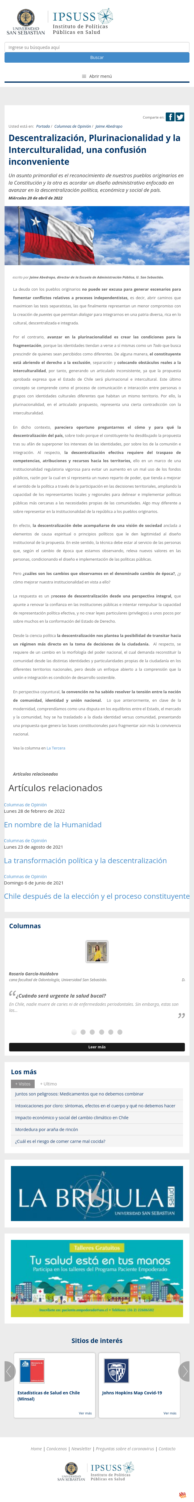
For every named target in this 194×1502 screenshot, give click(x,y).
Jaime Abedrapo (109, 126)
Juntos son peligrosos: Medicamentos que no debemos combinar (79, 1094)
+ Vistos (22, 1084)
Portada (43, 126)
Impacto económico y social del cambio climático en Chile (72, 1117)
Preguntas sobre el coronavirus (125, 1449)
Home (36, 1449)
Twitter (179, 116)
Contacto (167, 1449)
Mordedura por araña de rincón (46, 1129)
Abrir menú (97, 76)
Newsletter (81, 1449)
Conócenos (57, 1449)
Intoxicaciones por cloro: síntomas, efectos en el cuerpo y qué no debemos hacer (95, 1106)
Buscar (97, 57)
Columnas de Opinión (72, 126)
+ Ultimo (48, 1084)
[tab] (23, 1084)
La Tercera (55, 748)
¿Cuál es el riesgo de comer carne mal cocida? (60, 1141)
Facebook (170, 116)
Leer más (97, 1047)
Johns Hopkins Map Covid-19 (132, 1393)
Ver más (85, 1413)
